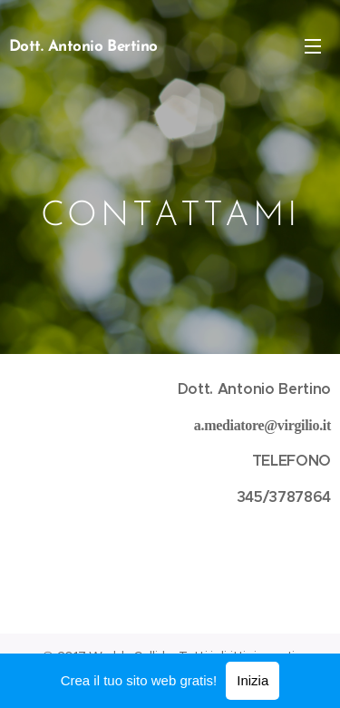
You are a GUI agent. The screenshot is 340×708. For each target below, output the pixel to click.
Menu (313, 46)
